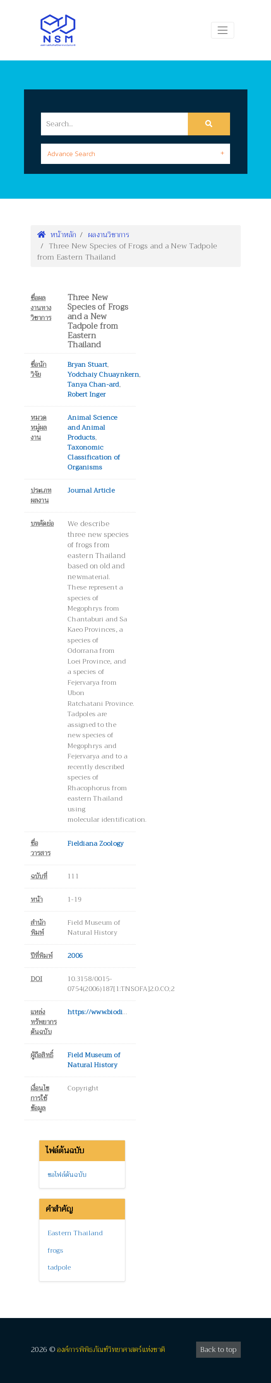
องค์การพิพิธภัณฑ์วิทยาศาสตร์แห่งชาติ (111, 1350)
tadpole (59, 1267)
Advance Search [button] (71, 154)
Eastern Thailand (75, 1233)
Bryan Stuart (87, 364)
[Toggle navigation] (222, 30)
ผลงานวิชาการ (109, 234)
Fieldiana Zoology (95, 843)
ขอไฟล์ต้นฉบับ (67, 1175)
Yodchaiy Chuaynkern (103, 374)
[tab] (135, 154)
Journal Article (91, 490)
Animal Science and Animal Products (92, 427)
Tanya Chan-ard (93, 384)
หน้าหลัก (57, 234)
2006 (75, 956)
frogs (55, 1250)
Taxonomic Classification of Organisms (93, 457)
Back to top (218, 1350)
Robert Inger (86, 394)
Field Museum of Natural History (93, 1060)
